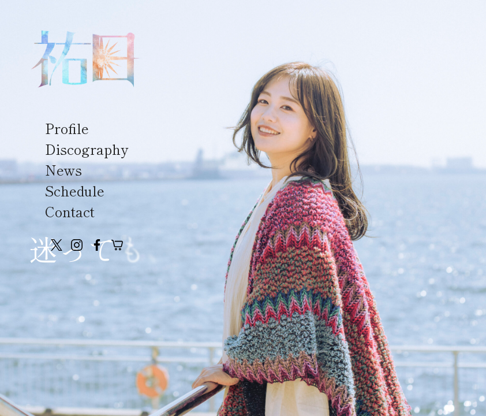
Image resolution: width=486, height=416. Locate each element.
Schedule (74, 190)
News (63, 169)
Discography (86, 149)
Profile (67, 128)
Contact (70, 211)
